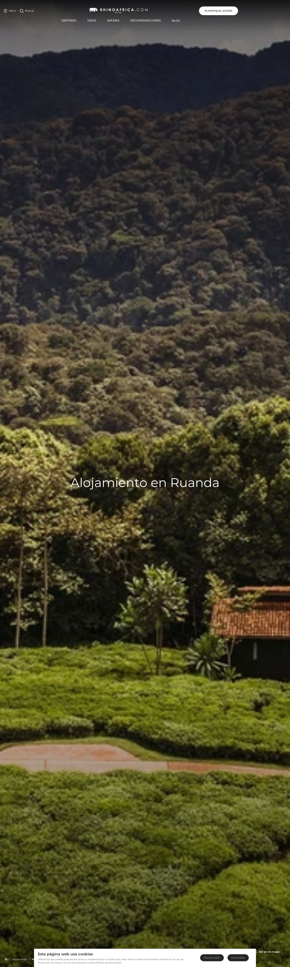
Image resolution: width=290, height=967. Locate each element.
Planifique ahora (267, 10)
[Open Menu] (10, 10)
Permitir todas (212, 957)
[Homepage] (6, 959)
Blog (200, 20)
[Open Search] (27, 10)
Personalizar (238, 957)
